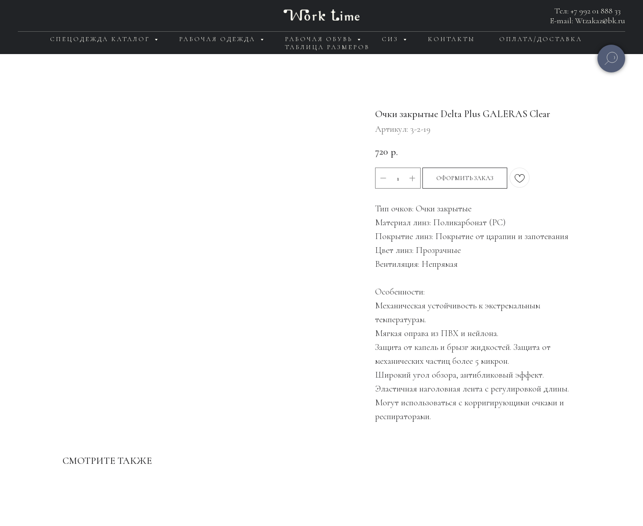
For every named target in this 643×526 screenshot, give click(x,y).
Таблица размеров (327, 47)
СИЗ (391, 39)
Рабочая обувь (320, 39)
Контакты (451, 39)
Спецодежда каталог (101, 39)
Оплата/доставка (540, 39)
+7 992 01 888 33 (596, 11)
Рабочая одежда (218, 39)
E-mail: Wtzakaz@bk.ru (587, 20)
